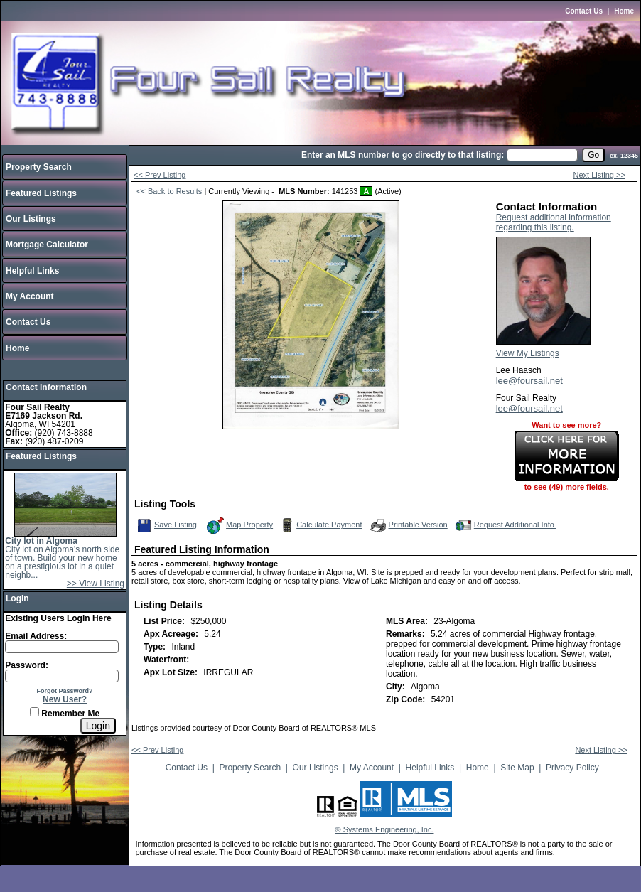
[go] (593, 155)
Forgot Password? (65, 690)
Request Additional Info (504, 525)
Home (624, 11)
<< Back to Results (169, 191)
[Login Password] (62, 676)
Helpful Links (32, 271)
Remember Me (64, 714)
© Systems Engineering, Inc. (384, 829)
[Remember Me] (34, 711)
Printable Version (408, 525)
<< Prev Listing (159, 175)
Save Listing (167, 525)
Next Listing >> (599, 175)
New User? (65, 699)
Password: (26, 665)
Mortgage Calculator (47, 244)
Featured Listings (41, 193)
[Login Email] (62, 646)
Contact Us (584, 11)
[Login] (98, 726)
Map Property (239, 525)
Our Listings (31, 219)
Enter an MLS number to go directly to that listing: (402, 155)
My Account (30, 296)
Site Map (517, 768)
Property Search (39, 167)
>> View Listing (95, 584)
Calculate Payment (320, 525)
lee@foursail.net (529, 380)
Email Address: (36, 636)
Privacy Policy (572, 768)
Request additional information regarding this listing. (553, 222)
